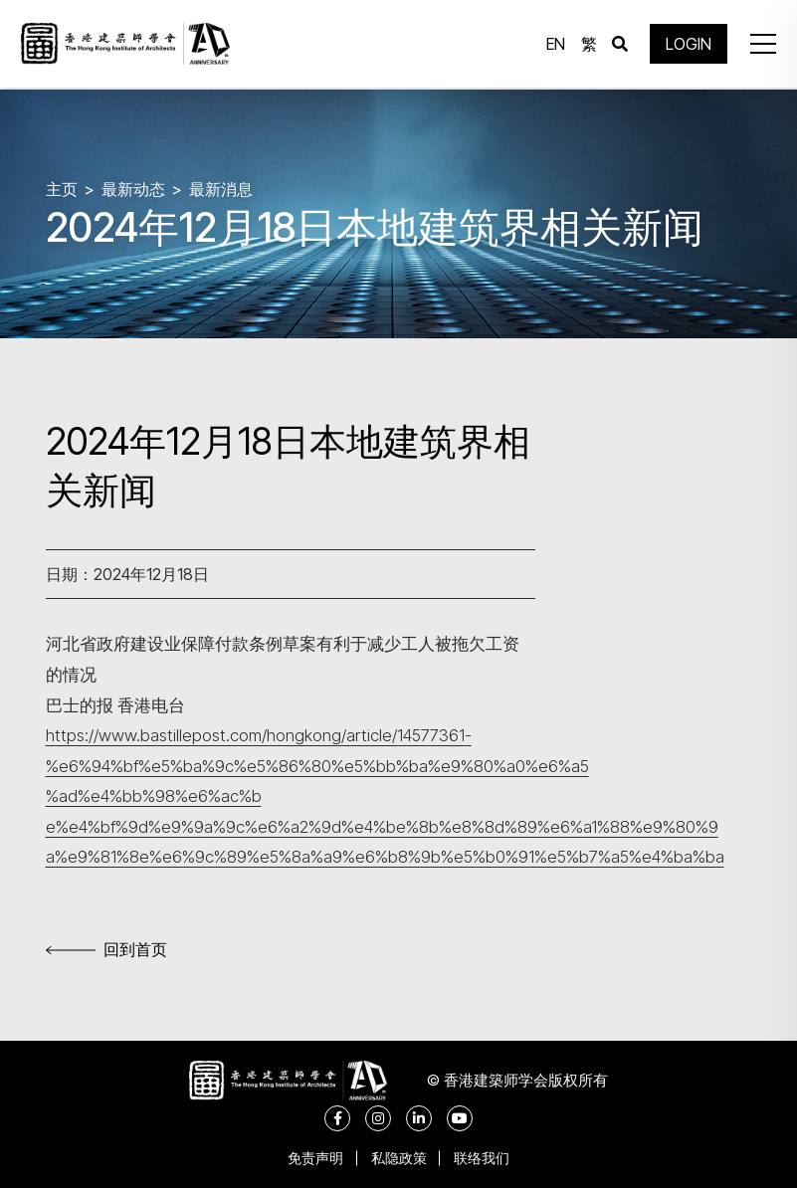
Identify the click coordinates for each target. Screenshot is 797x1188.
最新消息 (221, 189)
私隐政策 (399, 1157)
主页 (62, 189)
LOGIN (687, 45)
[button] (761, 45)
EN (554, 45)
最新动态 (133, 189)
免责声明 (313, 1157)
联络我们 (484, 1157)
